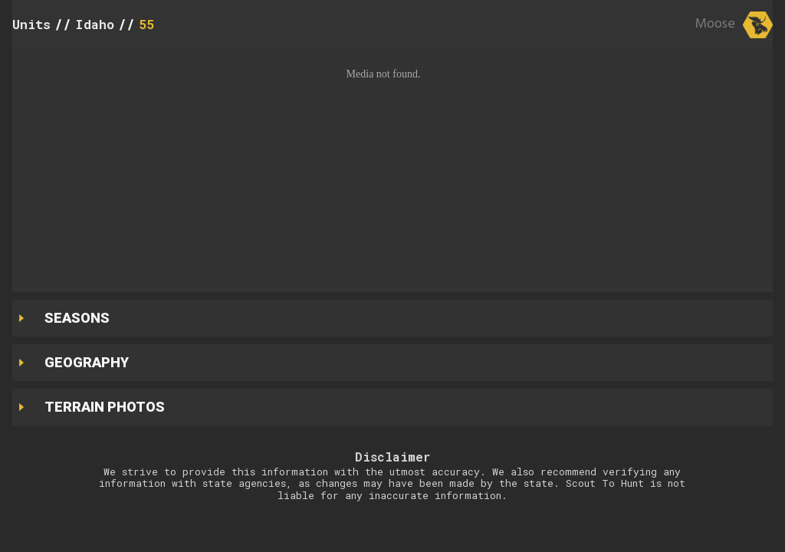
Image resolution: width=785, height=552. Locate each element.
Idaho (94, 24)
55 (146, 24)
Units (31, 24)
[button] (392, 166)
